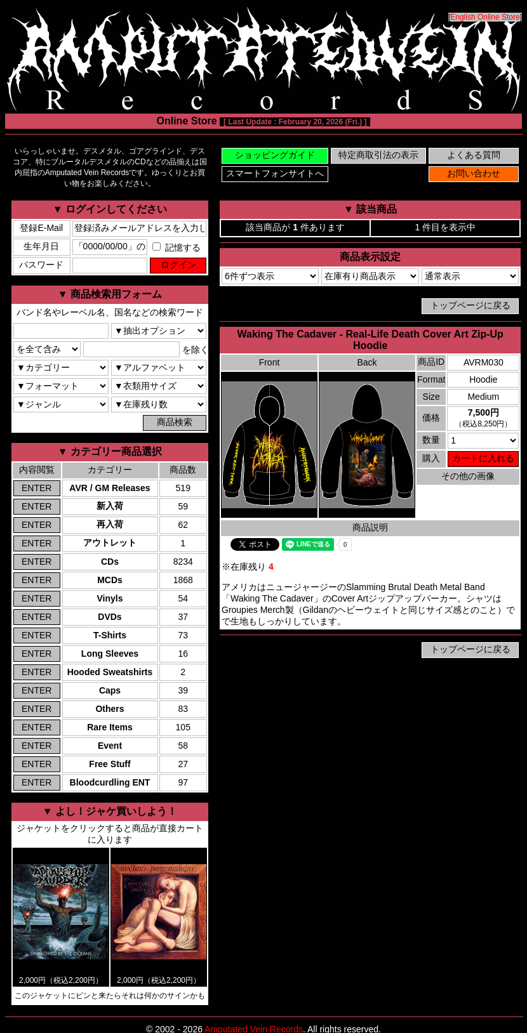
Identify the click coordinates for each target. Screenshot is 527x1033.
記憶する (176, 247)
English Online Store (484, 17)
